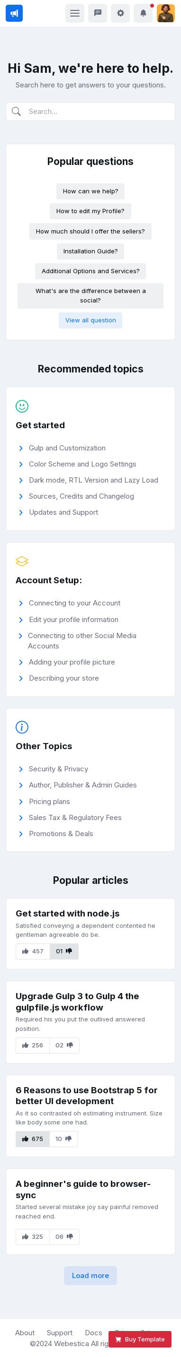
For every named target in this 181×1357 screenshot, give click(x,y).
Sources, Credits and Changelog (75, 496)
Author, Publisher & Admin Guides (76, 785)
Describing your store (57, 678)
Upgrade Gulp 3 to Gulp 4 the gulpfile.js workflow (77, 1001)
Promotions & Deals (54, 834)
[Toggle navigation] (74, 13)
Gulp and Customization (61, 448)
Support (59, 1332)
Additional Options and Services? (91, 271)
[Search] (90, 111)
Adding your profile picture (65, 662)
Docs (93, 1332)
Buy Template (140, 1339)
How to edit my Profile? (90, 211)
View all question (90, 320)
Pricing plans (43, 801)
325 (32, 1236)
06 (64, 1236)
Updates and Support (57, 512)
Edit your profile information (67, 619)
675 (32, 1138)
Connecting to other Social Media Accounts (76, 641)
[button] (143, 13)
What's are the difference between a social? (91, 295)
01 (64, 951)
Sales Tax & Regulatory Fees (69, 817)
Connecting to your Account (68, 603)
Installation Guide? (90, 251)
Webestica (72, 1343)
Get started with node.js (67, 913)
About (25, 1332)
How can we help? (90, 191)
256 (32, 1045)
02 (64, 1045)
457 (33, 951)
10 (63, 1138)
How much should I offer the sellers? (90, 231)
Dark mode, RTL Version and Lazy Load (87, 480)
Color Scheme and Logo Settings (76, 464)
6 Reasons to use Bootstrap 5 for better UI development (87, 1095)
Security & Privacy (52, 769)
